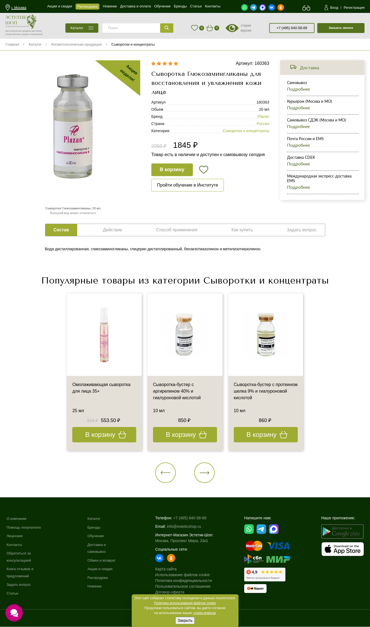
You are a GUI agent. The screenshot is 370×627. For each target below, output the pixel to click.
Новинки (97, 586)
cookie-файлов (204, 613)
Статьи (13, 593)
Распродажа (101, 578)
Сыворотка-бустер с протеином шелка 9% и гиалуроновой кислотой (258, 391)
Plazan (263, 117)
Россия (263, 124)
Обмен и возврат (105, 560)
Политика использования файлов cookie (185, 603)
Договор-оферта (172, 592)
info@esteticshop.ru (187, 527)
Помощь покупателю (25, 527)
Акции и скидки (103, 569)
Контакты (15, 544)
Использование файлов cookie (185, 575)
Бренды (97, 527)
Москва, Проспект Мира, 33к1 (184, 541)
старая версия (246, 28)
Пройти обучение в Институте (187, 185)
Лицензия (15, 536)
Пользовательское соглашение (186, 586)
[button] (165, 472)
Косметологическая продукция (76, 44)
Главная (12, 44)
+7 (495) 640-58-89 (292, 28)
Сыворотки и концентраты (133, 44)
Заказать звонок (341, 27)
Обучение (98, 536)
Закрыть (185, 620)
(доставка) (36, 31)
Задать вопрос (20, 584)
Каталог (35, 44)
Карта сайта (169, 569)
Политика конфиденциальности (186, 581)
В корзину (172, 170)
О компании (17, 519)
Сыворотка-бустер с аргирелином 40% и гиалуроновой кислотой (177, 391)
